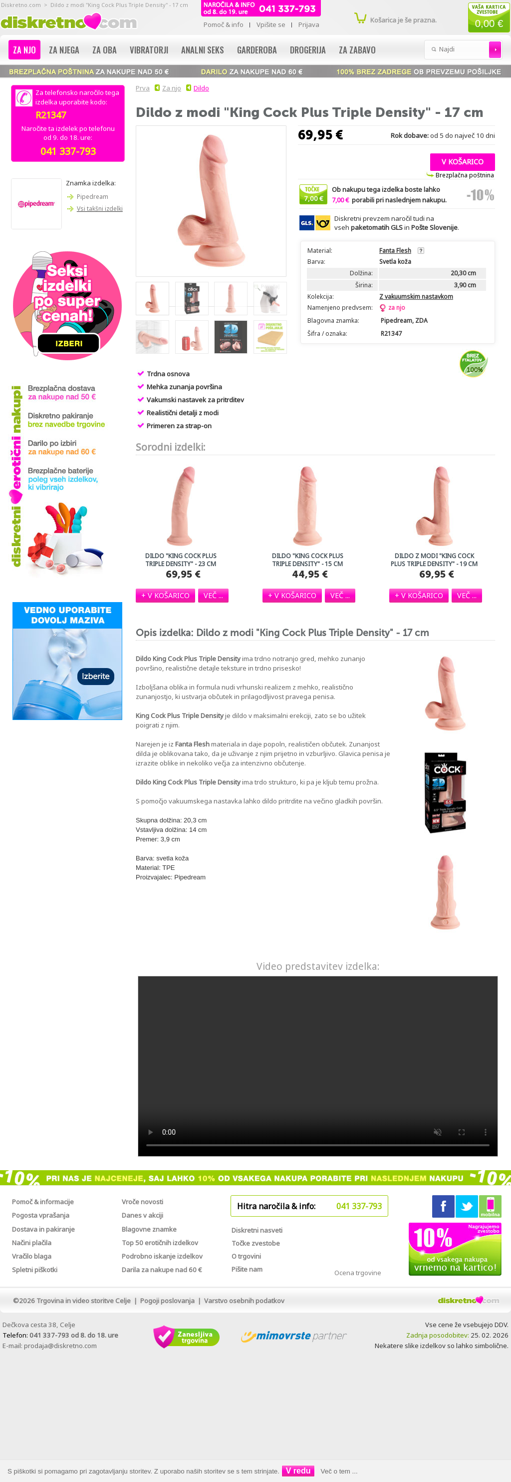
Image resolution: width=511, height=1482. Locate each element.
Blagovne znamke (149, 1229)
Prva (141, 87)
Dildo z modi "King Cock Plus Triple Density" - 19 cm (434, 560)
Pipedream (92, 196)
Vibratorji (149, 49)
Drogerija (308, 49)
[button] (462, 161)
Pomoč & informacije (43, 1201)
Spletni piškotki (34, 1269)
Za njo (24, 49)
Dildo (201, 87)
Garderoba (257, 49)
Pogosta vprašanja (40, 1215)
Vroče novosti (142, 1201)
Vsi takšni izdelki (100, 208)
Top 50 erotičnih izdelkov (160, 1242)
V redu (298, 1471)
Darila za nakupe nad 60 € (162, 1269)
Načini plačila (31, 1242)
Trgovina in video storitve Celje (83, 1300)
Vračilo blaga (31, 1256)
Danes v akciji (142, 1215)
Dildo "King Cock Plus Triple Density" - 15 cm (307, 560)
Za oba (104, 49)
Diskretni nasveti (257, 1230)
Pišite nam (247, 1269)
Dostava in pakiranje (43, 1229)
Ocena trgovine (357, 1272)
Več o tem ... (339, 1471)
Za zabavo (357, 49)
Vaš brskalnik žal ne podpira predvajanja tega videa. (318, 1066)
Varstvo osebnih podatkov (244, 1300)
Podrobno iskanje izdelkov (162, 1256)
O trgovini (246, 1256)
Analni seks (202, 49)
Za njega (64, 49)
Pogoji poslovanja (167, 1300)
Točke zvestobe (256, 1243)
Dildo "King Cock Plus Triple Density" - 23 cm (181, 560)
